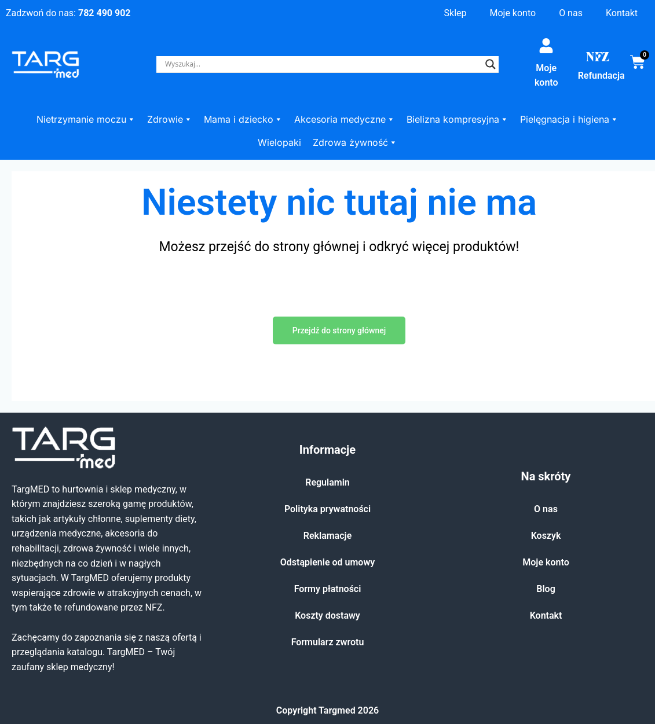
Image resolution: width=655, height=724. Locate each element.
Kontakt (622, 13)
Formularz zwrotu (327, 642)
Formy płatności (327, 588)
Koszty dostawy (327, 615)
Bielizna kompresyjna (457, 119)
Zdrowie (169, 119)
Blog (545, 588)
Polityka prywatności (327, 509)
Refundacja (601, 75)
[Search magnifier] (490, 64)
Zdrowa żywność (355, 142)
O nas (571, 13)
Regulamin (327, 482)
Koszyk (546, 535)
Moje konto (512, 13)
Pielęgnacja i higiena (569, 119)
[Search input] (322, 64)
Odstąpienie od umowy (327, 562)
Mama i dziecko (243, 119)
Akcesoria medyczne (344, 119)
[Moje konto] (546, 45)
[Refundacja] (597, 56)
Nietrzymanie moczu (86, 119)
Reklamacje (327, 535)
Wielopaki (279, 142)
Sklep (455, 13)
